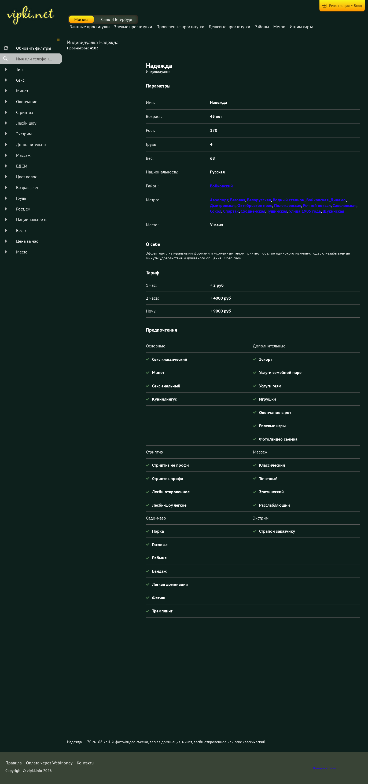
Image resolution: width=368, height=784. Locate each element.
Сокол (215, 211)
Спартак (231, 211)
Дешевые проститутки (229, 26)
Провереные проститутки (180, 26)
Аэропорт (219, 199)
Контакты (85, 762)
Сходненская (253, 211)
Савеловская (344, 205)
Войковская (317, 199)
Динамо (338, 199)
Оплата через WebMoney (49, 762)
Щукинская (333, 211)
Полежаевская (287, 205)
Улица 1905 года (305, 211)
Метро (279, 26)
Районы (262, 26)
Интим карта (301, 26)
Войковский (221, 185)
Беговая (237, 199)
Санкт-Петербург (117, 19)
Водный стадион (288, 199)
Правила (13, 762)
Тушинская (277, 211)
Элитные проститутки (90, 26)
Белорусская (259, 199)
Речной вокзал (317, 205)
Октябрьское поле (254, 205)
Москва (81, 19)
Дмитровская (222, 205)
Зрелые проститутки (133, 26)
